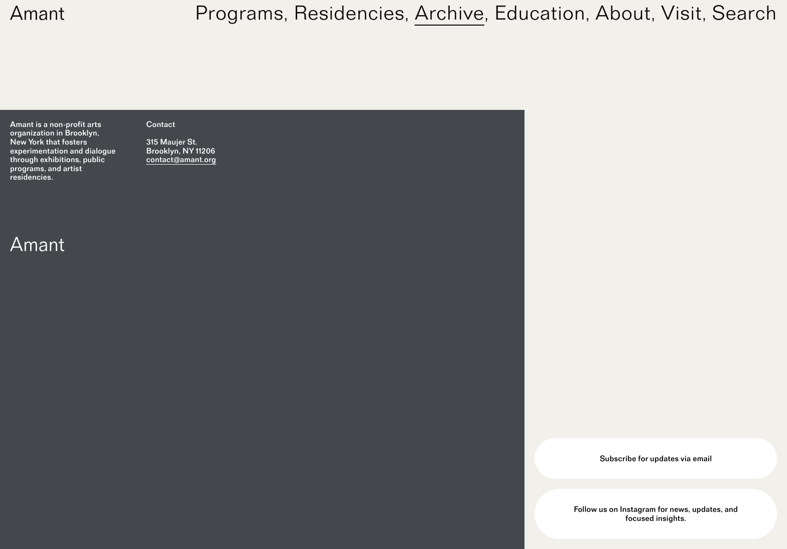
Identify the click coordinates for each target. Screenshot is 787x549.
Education (540, 13)
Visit (681, 13)
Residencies (349, 13)
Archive (449, 13)
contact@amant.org (181, 159)
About (623, 13)
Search (744, 13)
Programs (239, 13)
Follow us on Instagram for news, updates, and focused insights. (656, 513)
